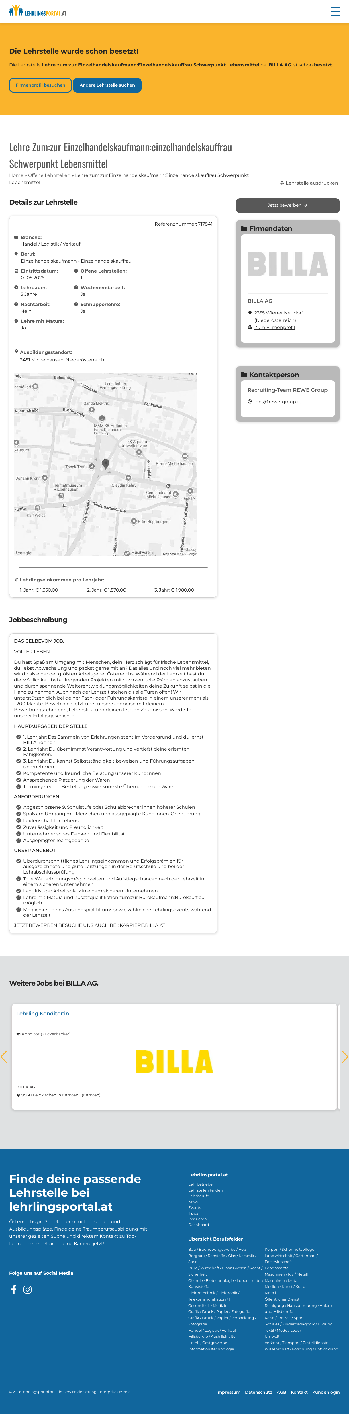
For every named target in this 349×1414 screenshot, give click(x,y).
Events (194, 1207)
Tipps (193, 1213)
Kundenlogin (326, 1392)
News (193, 1202)
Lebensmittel (277, 1268)
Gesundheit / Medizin (208, 1305)
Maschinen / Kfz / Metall (286, 1274)
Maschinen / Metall (282, 1280)
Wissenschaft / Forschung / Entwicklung (301, 1349)
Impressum (228, 1392)
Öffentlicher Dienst (282, 1299)
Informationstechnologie (211, 1349)
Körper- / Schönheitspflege (289, 1249)
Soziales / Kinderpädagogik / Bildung (299, 1324)
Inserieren (197, 1219)
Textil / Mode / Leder (283, 1330)
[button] (335, 11)
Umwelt (272, 1336)
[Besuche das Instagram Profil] (27, 1289)
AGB (281, 1392)
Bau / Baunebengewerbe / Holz (217, 1249)
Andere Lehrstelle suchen (107, 85)
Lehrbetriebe (200, 1184)
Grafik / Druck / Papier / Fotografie (219, 1311)
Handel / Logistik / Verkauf (212, 1330)
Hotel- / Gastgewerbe (207, 1343)
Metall (270, 1293)
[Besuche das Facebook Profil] (13, 1289)
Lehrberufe (198, 1196)
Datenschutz (258, 1392)
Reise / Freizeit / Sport (284, 1318)
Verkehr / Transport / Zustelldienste (296, 1343)
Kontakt (299, 1392)
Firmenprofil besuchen (40, 85)
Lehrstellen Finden (205, 1190)
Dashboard (198, 1225)
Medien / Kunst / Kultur (286, 1286)
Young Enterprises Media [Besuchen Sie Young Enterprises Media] (108, 1392)
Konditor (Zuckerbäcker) (46, 1033)
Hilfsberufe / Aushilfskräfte (212, 1336)
